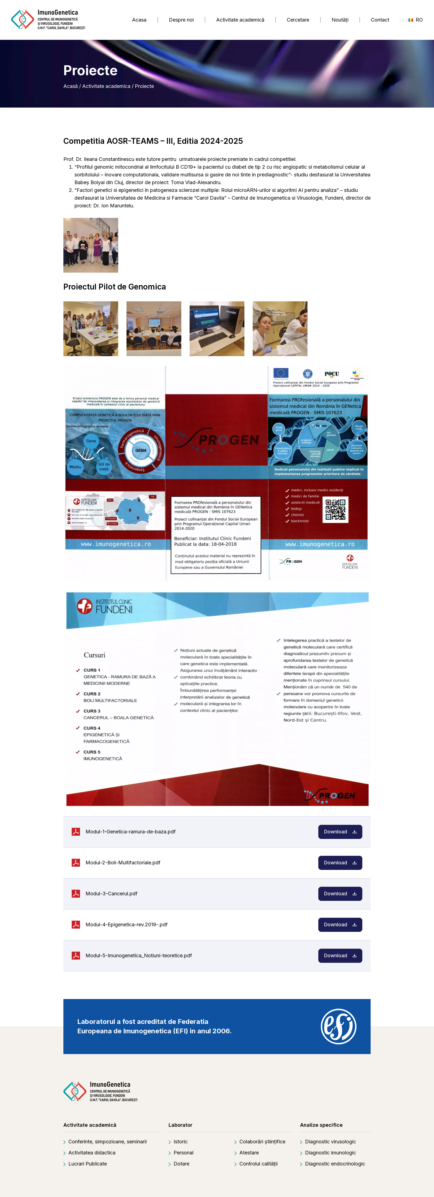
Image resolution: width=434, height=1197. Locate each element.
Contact (380, 20)
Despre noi (181, 20)
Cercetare (298, 20)
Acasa (139, 20)
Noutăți (340, 20)
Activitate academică (240, 20)
